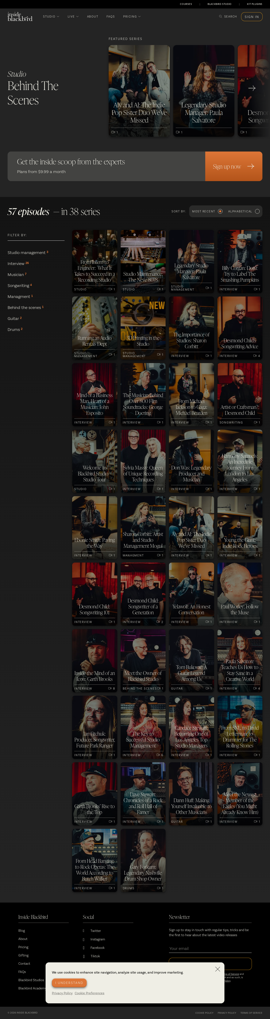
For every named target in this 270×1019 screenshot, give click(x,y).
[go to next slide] (252, 88)
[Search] (228, 16)
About (22, 939)
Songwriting (20, 285)
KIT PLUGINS (254, 4)
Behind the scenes (26, 307)
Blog (21, 931)
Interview (18, 263)
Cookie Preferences (89, 993)
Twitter (95, 931)
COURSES (186, 4)
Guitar (15, 318)
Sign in (252, 17)
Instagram (97, 939)
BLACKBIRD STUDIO (220, 4)
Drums (15, 329)
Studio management (28, 252)
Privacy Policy (62, 993)
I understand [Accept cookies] (69, 983)
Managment (20, 296)
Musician (17, 274)
